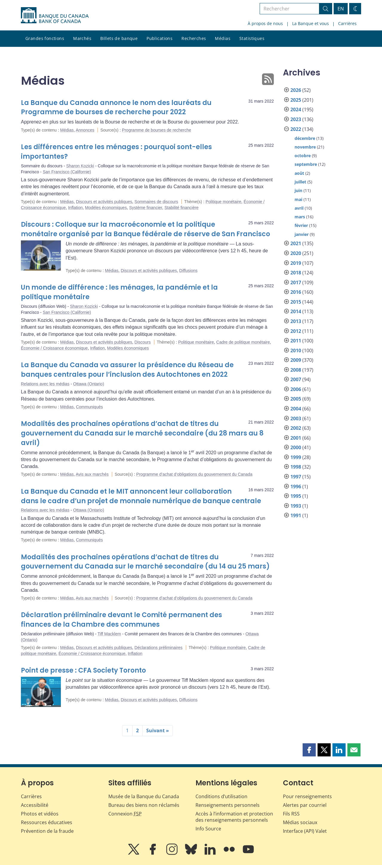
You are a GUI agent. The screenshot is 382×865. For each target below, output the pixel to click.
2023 (295, 119)
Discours (143, 342)
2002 (295, 428)
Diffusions (188, 270)
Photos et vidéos (39, 813)
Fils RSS (291, 813)
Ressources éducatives (46, 822)
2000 (295, 447)
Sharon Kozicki (80, 165)
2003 (295, 418)
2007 (295, 379)
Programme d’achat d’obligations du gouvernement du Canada (194, 474)
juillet (300, 182)
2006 (295, 389)
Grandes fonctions (44, 38)
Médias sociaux (300, 822)
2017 (295, 282)
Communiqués (89, 406)
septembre (306, 164)
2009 (295, 360)
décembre (305, 138)
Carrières (347, 23)
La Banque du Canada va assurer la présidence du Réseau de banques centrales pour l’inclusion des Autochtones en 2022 (127, 369)
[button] (309, 749)
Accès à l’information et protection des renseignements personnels (234, 816)
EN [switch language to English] (341, 8)
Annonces (85, 130)
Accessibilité (34, 805)
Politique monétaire (223, 201)
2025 (295, 100)
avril (299, 208)
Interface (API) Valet (305, 831)
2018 (295, 272)
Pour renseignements (307, 796)
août (299, 173)
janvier (302, 234)
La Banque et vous (310, 23)
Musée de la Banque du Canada (143, 796)
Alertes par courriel (304, 805)
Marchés (82, 38)
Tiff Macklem (109, 633)
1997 (295, 476)
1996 (295, 486)
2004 (295, 408)
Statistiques (251, 38)
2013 (295, 321)
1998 (295, 467)
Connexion (125, 813)
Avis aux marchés (92, 474)
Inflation (75, 207)
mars (300, 217)
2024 (295, 109)
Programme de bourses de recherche (156, 130)
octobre (303, 155)
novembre (305, 147)
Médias (222, 38)
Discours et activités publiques (104, 201)
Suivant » (157, 730)
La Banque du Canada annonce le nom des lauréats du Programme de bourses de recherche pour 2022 (116, 107)
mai (298, 199)
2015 (295, 302)
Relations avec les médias (45, 383)
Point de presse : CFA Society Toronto (83, 670)
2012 (295, 331)
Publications (159, 38)
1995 (295, 496)
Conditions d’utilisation (221, 796)
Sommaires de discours (156, 201)
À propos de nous (265, 23)
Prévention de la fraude (47, 831)
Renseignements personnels (227, 805)
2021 (295, 243)
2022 (295, 129)
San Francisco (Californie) (67, 171)
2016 (295, 292)
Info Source (208, 828)
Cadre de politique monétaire (243, 342)
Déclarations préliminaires (159, 647)
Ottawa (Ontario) (88, 383)
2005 (295, 399)
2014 (295, 311)
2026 (295, 90)
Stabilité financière (181, 207)
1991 (295, 515)
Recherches (193, 38)
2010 (295, 350)
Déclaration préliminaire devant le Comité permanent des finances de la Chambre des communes (121, 619)
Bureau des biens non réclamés (143, 805)
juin (298, 190)
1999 (295, 457)
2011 (295, 340)
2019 (295, 263)
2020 (295, 253)
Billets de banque (119, 38)
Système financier (145, 207)
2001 (295, 438)
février (301, 225)
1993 (295, 506)
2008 (295, 370)
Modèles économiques (106, 207)
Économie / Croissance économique (54, 348)
